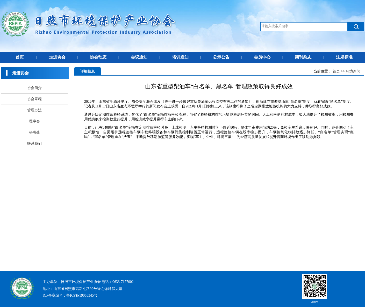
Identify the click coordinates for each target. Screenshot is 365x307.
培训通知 (180, 57)
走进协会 (57, 57)
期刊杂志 (303, 57)
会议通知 (139, 57)
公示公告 (221, 57)
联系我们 (34, 143)
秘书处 (34, 132)
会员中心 (262, 57)
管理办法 (34, 110)
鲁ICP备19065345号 (81, 295)
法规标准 (344, 57)
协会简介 (34, 88)
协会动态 (98, 57)
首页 (20, 57)
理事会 (34, 121)
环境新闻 (353, 71)
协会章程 (34, 99)
